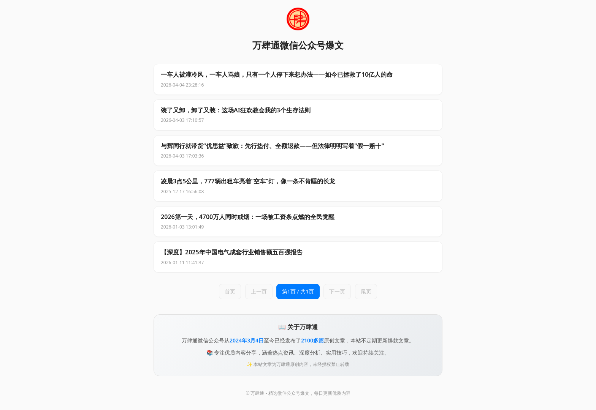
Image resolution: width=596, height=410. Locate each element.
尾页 (366, 291)
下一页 (337, 291)
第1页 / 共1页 (298, 291)
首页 (230, 291)
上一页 (259, 291)
